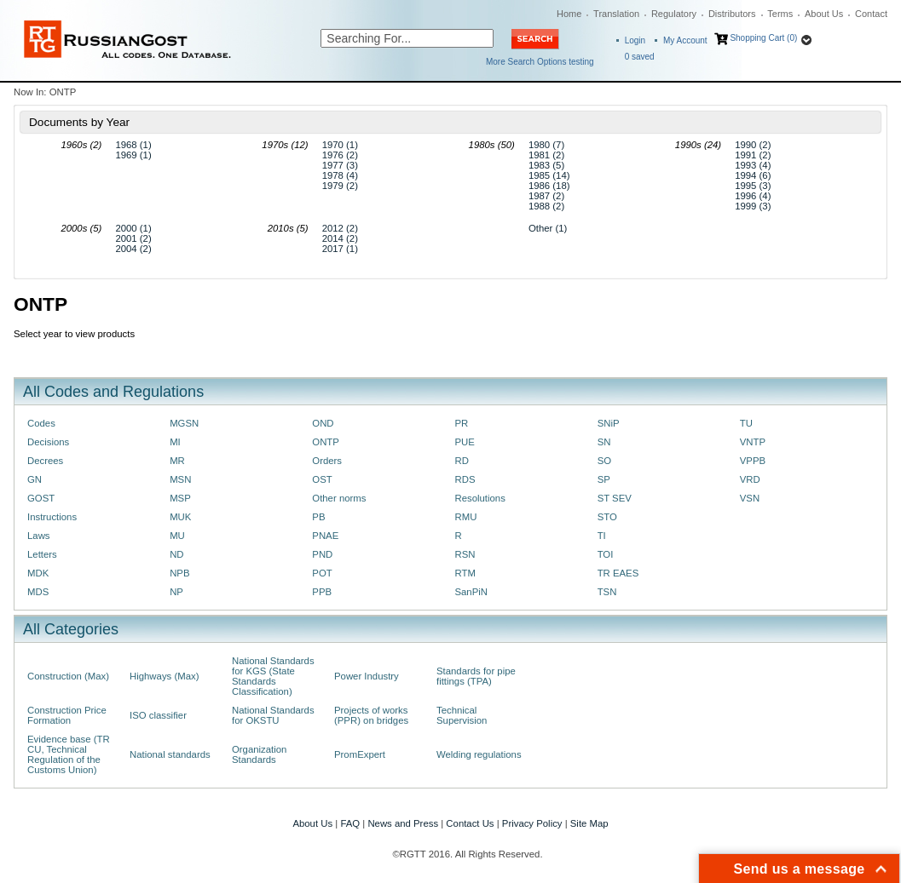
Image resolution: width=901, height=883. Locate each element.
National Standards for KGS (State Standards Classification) (273, 676)
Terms (780, 14)
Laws (38, 535)
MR (177, 461)
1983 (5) (546, 165)
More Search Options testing (540, 61)
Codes (41, 423)
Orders (327, 461)
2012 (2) (340, 228)
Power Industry (366, 676)
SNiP (609, 423)
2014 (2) (340, 238)
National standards (170, 754)
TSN (607, 592)
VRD (750, 479)
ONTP (325, 442)
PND (322, 554)
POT (322, 573)
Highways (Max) (164, 676)
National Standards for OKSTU (273, 715)
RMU (465, 517)
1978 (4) (340, 175)
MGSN (184, 423)
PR (461, 423)
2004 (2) (133, 249)
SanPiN (471, 592)
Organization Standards (259, 754)
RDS (464, 479)
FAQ (350, 823)
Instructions (52, 517)
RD (461, 461)
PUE (464, 442)
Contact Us (470, 823)
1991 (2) (753, 155)
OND (322, 423)
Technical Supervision (461, 715)
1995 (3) (753, 186)
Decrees (45, 461)
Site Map (589, 823)
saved (640, 56)
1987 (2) (546, 196)
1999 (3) (753, 206)
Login (635, 40)
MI (175, 442)
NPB (179, 573)
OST (322, 479)
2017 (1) (340, 249)
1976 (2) (340, 155)
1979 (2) (340, 186)
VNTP (752, 442)
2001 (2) (133, 238)
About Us (824, 14)
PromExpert (359, 754)
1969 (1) (133, 155)
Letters (42, 554)
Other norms (339, 498)
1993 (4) (753, 165)
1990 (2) (753, 145)
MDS (38, 592)
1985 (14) (549, 175)
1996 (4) (753, 196)
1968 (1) (133, 145)
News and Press (402, 823)
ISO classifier (158, 715)
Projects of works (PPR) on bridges (371, 715)
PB (318, 517)
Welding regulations (479, 754)
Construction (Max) (68, 676)
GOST (41, 498)
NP (176, 592)
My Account (685, 40)
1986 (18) (549, 186)
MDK (38, 573)
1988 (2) (546, 206)
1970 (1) (340, 145)
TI (602, 535)
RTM (464, 573)
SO (604, 461)
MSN (180, 479)
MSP (180, 498)
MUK (180, 517)
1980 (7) (546, 145)
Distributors (732, 14)
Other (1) (547, 228)
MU (177, 535)
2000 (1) (133, 228)
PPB (322, 592)
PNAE (325, 535)
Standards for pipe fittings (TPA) (476, 676)
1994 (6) (753, 175)
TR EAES (618, 573)
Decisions (48, 442)
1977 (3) (340, 165)
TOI (606, 554)
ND (176, 554)
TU (746, 423)
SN (604, 442)
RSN (464, 554)
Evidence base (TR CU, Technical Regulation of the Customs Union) (68, 754)
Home (569, 14)
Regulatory (673, 14)
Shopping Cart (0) (763, 38)
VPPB (752, 461)
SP (604, 479)
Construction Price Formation (67, 715)
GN (34, 479)
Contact (871, 14)
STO (607, 517)
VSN (749, 498)
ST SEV (615, 498)
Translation (616, 14)
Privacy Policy (532, 823)
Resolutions (479, 498)
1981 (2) (546, 155)
